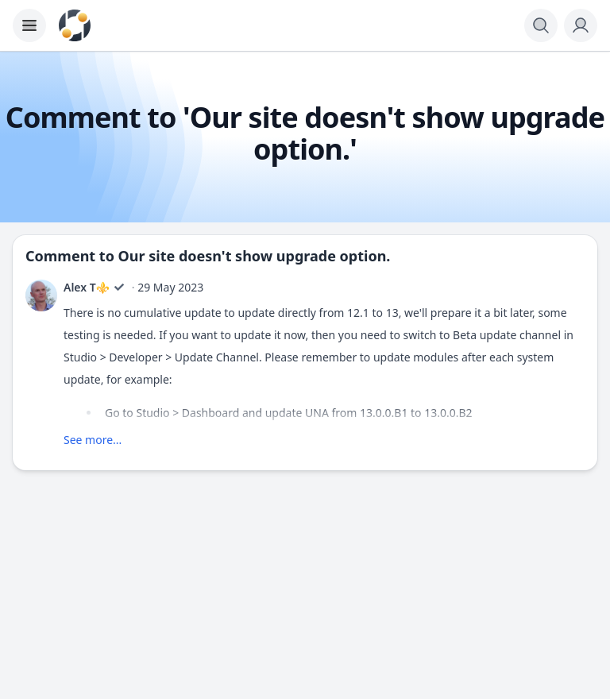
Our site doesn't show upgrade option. (254, 255)
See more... (93, 439)
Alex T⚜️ (87, 287)
